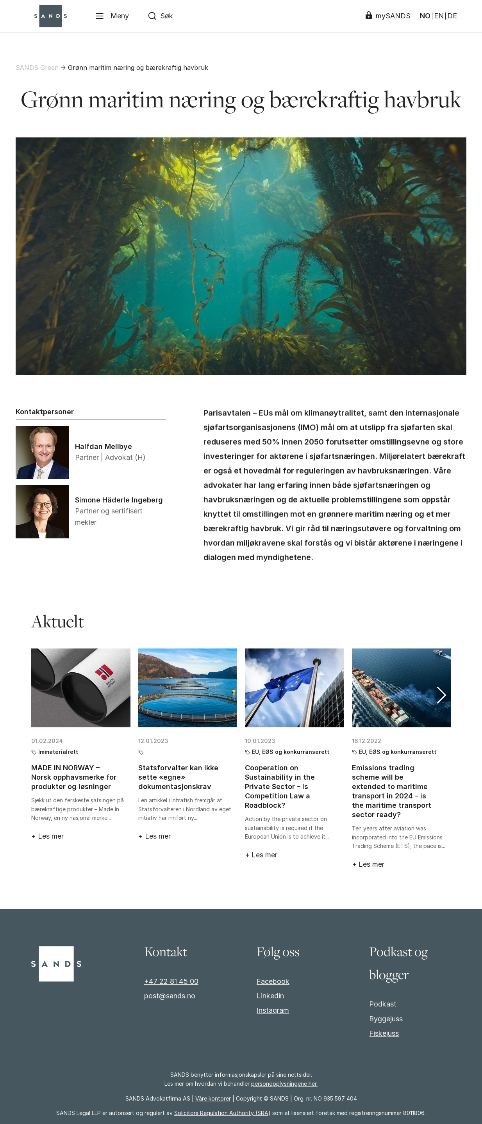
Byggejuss (386, 1019)
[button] (441, 694)
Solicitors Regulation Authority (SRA (221, 1113)
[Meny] (112, 16)
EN (439, 16)
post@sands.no (169, 996)
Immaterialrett (58, 751)
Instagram (273, 1010)
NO (425, 16)
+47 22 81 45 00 (171, 981)
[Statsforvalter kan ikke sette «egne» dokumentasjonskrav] (187, 687)
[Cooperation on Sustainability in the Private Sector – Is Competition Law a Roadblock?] (294, 687)
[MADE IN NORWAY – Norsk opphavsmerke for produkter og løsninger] (80, 687)
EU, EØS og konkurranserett (290, 751)
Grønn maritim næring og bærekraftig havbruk (138, 67)
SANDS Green (37, 67)
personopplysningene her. (284, 1083)
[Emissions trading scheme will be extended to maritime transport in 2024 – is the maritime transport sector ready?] (401, 687)
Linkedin (270, 996)
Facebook (273, 981)
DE (452, 16)
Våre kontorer (213, 1098)
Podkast (382, 1004)
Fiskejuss (384, 1033)
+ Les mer (47, 835)
